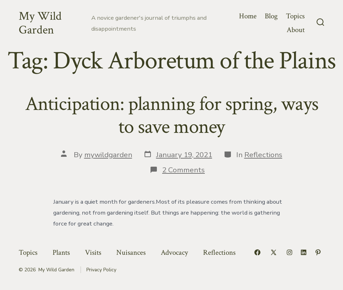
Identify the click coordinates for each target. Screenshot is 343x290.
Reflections (263, 155)
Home (248, 16)
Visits (93, 252)
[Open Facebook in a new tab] (257, 252)
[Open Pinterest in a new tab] (318, 252)
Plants (61, 252)
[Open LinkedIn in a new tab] (303, 252)
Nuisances (131, 252)
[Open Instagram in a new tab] (289, 252)
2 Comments (183, 170)
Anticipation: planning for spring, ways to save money (171, 115)
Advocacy (174, 252)
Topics (295, 16)
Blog (271, 16)
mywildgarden (108, 155)
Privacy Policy (101, 269)
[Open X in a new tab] (273, 252)
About (296, 30)
